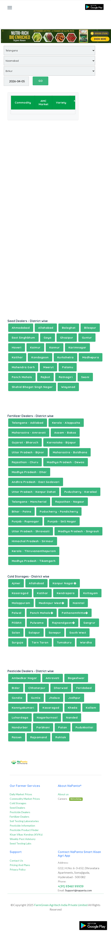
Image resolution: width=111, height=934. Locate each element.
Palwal (16, 613)
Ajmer (16, 583)
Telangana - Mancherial (29, 501)
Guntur (87, 337)
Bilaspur (90, 327)
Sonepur (55, 632)
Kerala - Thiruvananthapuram (34, 551)
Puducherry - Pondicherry (59, 511)
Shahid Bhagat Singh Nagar (32, 387)
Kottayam (90, 593)
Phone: (62, 881)
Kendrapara (66, 593)
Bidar (16, 688)
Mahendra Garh (23, 367)
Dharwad (61, 688)
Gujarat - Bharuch (25, 442)
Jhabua (54, 698)
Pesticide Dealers (20, 812)
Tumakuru (64, 642)
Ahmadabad (21, 327)
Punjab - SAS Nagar (62, 521)
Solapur (34, 632)
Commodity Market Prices (25, 798)
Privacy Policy (18, 869)
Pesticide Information (22, 825)
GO (40, 81)
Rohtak (60, 737)
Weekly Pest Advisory (22, 839)
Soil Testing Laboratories (24, 821)
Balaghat (69, 327)
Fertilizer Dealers (19, 816)
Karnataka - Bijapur (61, 442)
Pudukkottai (84, 727)
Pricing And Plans (20, 865)
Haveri (16, 347)
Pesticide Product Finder (24, 830)
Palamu (67, 367)
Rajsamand (38, 737)
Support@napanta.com (78, 890)
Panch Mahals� (41, 613)
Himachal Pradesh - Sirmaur (33, 541)
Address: (63, 862)
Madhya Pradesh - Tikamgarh (34, 561)
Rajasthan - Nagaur (69, 501)
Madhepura (90, 357)
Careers (70, 798)
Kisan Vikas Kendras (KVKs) (26, 834)
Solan (16, 632)
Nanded (72, 717)
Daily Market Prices (21, 794)
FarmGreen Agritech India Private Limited (60, 905)
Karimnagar (77, 347)
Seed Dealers (17, 807)
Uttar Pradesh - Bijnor (28, 452)
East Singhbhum (23, 337)
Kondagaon (40, 357)
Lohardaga (20, 717)
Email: (61, 890)
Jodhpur (74, 698)
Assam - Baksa (65, 432)
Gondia (17, 698)
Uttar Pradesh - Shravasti (31, 531)
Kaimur (35, 347)
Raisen (17, 737)
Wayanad (68, 387)
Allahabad (45, 327)
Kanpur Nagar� (64, 583)
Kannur (54, 347)
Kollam (91, 707)
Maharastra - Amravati (29, 432)
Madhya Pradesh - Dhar (29, 472)
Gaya (47, 337)
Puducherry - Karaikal (80, 492)
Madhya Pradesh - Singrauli (78, 531)
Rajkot (45, 377)
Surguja (17, 642)
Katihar (17, 357)
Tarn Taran (40, 642)
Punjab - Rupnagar (25, 521)
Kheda (72, 707)
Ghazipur (66, 337)
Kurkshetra (65, 357)
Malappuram (21, 603)
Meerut (48, 367)
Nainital (78, 603)
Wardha (86, 642)
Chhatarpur (36, 688)
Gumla (35, 698)
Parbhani (43, 727)
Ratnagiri (66, 377)
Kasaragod (20, 593)
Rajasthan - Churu (25, 462)
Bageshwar (76, 678)
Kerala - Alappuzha (66, 422)
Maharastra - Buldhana (70, 452)
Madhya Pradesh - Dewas (65, 462)
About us (63, 794)
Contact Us (16, 860)
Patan (62, 727)
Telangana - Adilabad (27, 422)
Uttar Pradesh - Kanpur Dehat (34, 492)
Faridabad (84, 688)
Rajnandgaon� (63, 622)
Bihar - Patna (21, 511)
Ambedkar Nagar (24, 678)
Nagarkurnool (47, 717)
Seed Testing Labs (20, 843)
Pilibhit (17, 622)
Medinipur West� (51, 603)
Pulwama (37, 622)
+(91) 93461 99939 (71, 886)
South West (77, 632)
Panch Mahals (22, 377)
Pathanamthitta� (75, 613)
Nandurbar (20, 727)
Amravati (52, 678)
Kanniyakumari (23, 707)
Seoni (85, 377)
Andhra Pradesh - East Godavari (36, 482)
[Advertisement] (55, 17)
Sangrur (89, 622)
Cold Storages (18, 803)
